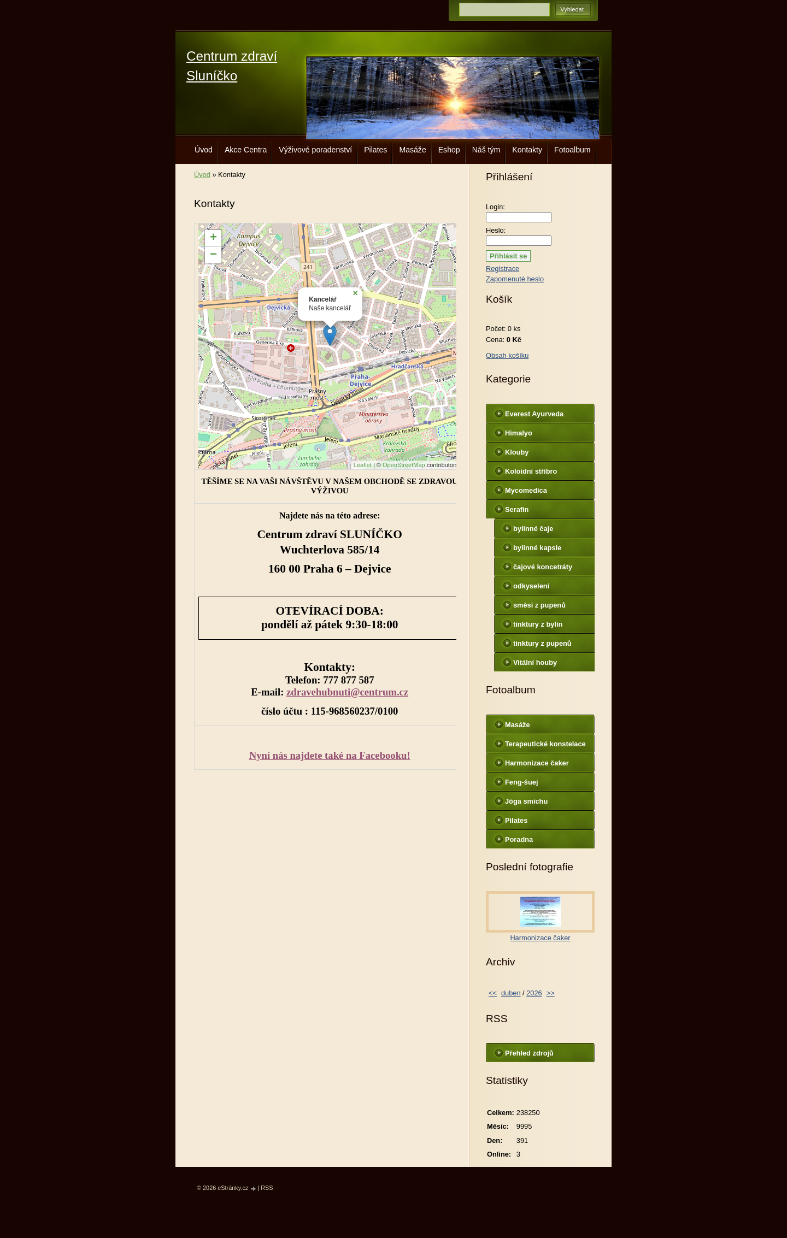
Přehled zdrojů (529, 1053)
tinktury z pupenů (542, 643)
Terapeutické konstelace (545, 744)
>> (551, 993)
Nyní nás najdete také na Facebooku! (329, 755)
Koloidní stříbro (531, 471)
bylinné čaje (533, 528)
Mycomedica (526, 490)
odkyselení (531, 586)
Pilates (375, 149)
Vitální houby (535, 662)
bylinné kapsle (537, 548)
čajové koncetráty (542, 567)
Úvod (204, 149)
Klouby (516, 452)
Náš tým (486, 149)
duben (511, 993)
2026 (534, 993)
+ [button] (213, 238)
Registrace (502, 268)
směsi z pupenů (539, 605)
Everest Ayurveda (534, 414)
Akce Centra (246, 149)
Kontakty (527, 149)
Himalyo (518, 433)
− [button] (213, 255)
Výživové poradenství (315, 149)
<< (493, 993)
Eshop (449, 149)
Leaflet (363, 465)
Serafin (516, 509)
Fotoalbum (572, 149)
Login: (495, 207)
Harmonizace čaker (537, 763)
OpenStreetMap (404, 465)
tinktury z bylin (537, 624)
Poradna (519, 839)
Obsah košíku (507, 355)
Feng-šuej (521, 782)
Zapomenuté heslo (515, 279)
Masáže (412, 149)
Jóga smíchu (526, 801)
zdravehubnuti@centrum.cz (347, 692)
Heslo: (496, 230)
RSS (267, 1187)
